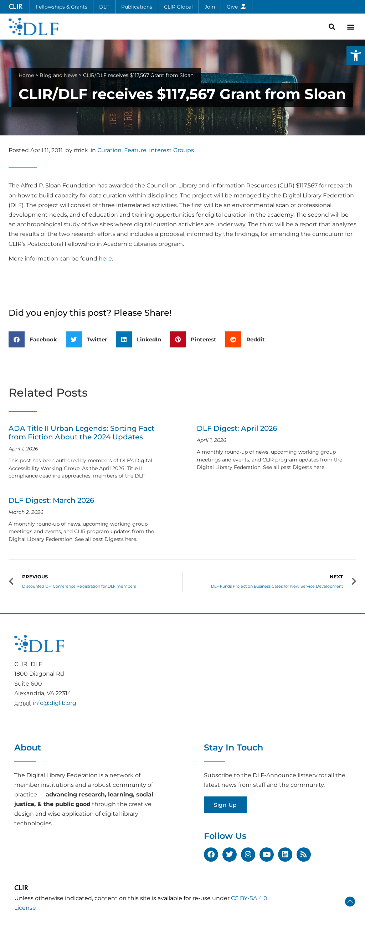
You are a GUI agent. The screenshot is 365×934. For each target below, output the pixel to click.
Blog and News (58, 75)
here (105, 258)
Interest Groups (171, 150)
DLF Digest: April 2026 (237, 428)
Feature (135, 150)
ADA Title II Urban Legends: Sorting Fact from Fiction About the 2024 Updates (81, 432)
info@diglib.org (54, 703)
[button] (355, 55)
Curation (109, 150)
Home (26, 75)
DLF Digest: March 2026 (51, 500)
